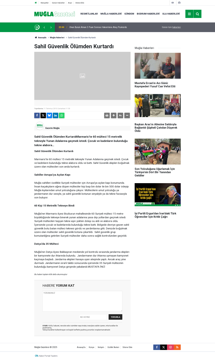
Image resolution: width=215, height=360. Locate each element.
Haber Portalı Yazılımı (48, 356)
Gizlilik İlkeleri (113, 347)
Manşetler (45, 3)
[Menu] (189, 14)
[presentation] (44, 27)
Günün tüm (171, 27)
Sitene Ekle (79, 3)
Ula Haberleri (171, 13)
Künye (91, 347)
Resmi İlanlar (89, 13)
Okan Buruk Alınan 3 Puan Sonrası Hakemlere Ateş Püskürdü (98, 27)
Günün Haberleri (58, 3)
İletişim (101, 347)
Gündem (129, 13)
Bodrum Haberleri (148, 13)
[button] (113, 115)
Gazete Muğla (52, 128)
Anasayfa (40, 37)
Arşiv (70, 3)
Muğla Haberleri (111, 13)
